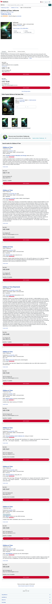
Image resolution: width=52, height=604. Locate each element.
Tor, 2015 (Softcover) (25, 128)
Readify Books (9, 254)
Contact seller (5, 167)
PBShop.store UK (10, 357)
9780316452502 (32, 100)
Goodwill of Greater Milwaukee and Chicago (16, 155)
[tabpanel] (25, 56)
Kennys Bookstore (10, 472)
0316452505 (22, 100)
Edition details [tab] (20, 51)
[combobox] (27, 5)
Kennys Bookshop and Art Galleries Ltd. (15, 434)
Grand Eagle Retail (10, 294)
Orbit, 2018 (22, 101)
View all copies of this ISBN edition (20, 28)
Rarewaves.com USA (10, 198)
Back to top (26, 589)
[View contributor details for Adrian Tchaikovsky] (6, 14)
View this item (4, 66)
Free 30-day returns (26, 91)
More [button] (21, 58)
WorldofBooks (9, 551)
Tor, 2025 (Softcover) (16, 128)
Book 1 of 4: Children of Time (7, 12)
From (18, 31)
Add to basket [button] (26, 74)
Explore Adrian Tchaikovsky (39, 138)
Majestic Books (9, 396)
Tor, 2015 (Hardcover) (6, 128)
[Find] (50, 5)
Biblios (7, 514)
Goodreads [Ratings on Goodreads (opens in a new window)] (19, 16)
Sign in (46, 1)
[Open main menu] (3, 5)
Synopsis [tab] (4, 51)
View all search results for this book (26, 584)
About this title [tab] (11, 51)
